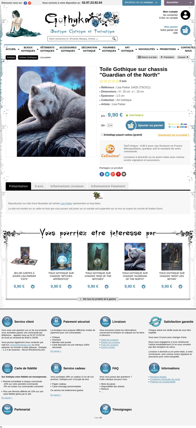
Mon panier (171, 26)
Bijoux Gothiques (28, 49)
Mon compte (170, 11)
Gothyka (11, 57)
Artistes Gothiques (28, 57)
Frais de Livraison (109, 343)
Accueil (11, 49)
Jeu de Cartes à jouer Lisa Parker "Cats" (24, 276)
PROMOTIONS (168, 49)
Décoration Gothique (89, 49)
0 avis (39, 186)
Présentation (18, 186)
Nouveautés (147, 49)
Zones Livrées (108, 346)
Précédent (167, 57)
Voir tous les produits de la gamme (98, 297)
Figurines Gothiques (109, 49)
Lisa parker (45, 57)
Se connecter (170, 14)
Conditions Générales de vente (165, 378)
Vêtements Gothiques (47, 49)
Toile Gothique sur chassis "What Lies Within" (171, 276)
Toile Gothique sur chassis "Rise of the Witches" (98, 276)
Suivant (183, 57)
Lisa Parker (66, 203)
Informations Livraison (67, 186)
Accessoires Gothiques (68, 49)
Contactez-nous (188, 49)
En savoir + (55, 349)
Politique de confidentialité (162, 380)
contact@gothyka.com (20, 343)
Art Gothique (127, 49)
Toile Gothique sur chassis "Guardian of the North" (135, 276)
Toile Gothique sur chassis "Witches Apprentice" (61, 276)
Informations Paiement (108, 186)
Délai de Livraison (109, 338)
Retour (147, 57)
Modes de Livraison (110, 341)
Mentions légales (158, 375)
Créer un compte (168, 17)
